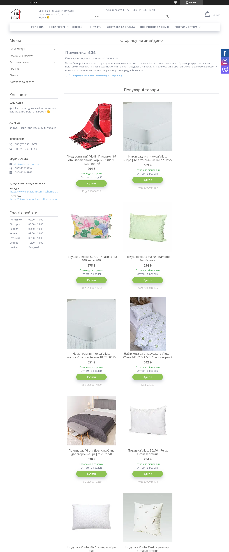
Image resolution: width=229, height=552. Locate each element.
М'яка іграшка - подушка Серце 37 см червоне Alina (193, 457)
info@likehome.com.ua (26, 164)
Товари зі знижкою (21, 55)
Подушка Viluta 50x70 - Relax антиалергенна (141, 359)
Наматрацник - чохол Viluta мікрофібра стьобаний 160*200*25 (141, 160)
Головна (37, 27)
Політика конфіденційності (167, 548)
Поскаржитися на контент (137, 548)
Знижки (77, 27)
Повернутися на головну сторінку (95, 75)
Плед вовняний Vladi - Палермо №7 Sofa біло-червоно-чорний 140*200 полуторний (89, 160)
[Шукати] (167, 16)
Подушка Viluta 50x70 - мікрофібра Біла (193, 359)
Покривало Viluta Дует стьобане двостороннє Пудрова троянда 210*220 (141, 459)
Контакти (94, 27)
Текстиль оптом (185, 27)
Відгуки (14, 75)
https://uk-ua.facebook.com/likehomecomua (34, 199)
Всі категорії (57, 27)
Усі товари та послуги (140, 501)
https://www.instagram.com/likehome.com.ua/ (34, 191)
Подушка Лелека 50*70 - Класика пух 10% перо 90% (193, 158)
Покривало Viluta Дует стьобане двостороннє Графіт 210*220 (89, 359)
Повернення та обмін (154, 27)
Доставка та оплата (121, 27)
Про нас (14, 68)
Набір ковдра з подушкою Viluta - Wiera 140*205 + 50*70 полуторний (193, 260)
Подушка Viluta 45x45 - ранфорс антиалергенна (89, 457)
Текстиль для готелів (129, 530)
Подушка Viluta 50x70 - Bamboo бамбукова (89, 259)
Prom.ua (132, 545)
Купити (89, 183)
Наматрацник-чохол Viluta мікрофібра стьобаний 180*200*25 (141, 260)
